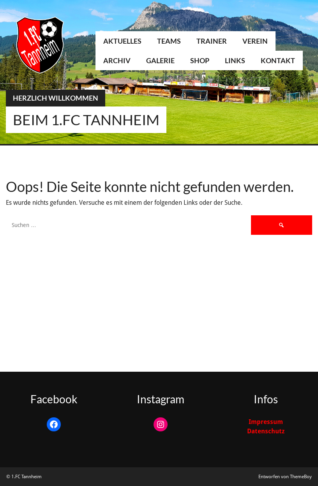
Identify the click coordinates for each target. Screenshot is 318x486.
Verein (255, 41)
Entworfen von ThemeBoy (285, 476)
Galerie (160, 60)
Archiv (117, 60)
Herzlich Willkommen (55, 98)
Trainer (211, 41)
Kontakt (278, 60)
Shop (199, 60)
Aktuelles (122, 41)
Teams (169, 41)
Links (235, 60)
